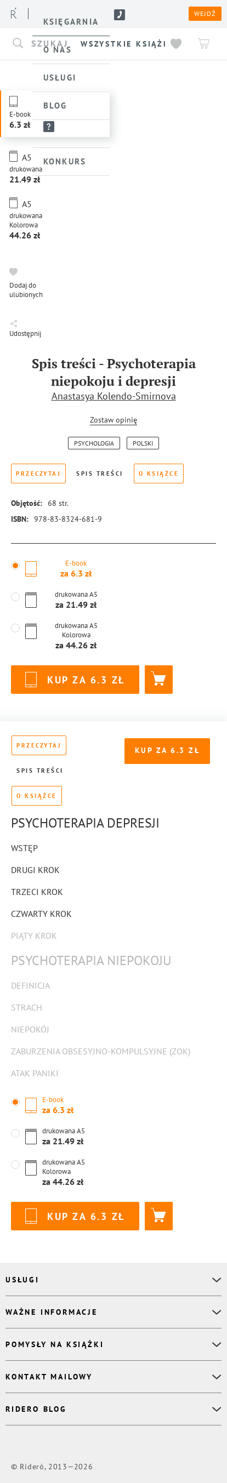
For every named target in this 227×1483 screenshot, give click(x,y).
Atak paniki (35, 1073)
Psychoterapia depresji (85, 822)
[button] (55, 219)
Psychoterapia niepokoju (91, 960)
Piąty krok (34, 935)
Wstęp (24, 847)
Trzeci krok (37, 891)
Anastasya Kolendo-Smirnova (114, 396)
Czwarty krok (41, 913)
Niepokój (30, 1029)
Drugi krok (35, 869)
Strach (26, 1007)
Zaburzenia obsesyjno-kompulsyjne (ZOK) (100, 1051)
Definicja (30, 985)
